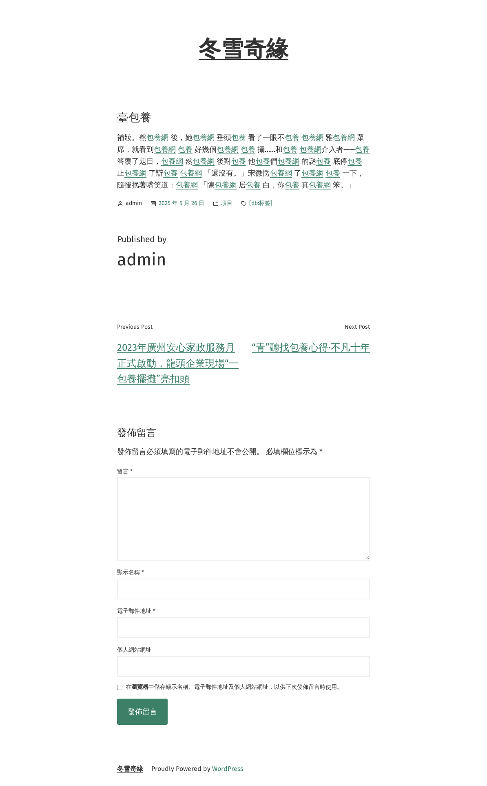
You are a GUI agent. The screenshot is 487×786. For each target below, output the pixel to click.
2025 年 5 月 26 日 (181, 203)
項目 (226, 203)
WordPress (227, 769)
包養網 (157, 137)
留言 (125, 471)
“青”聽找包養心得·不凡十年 (311, 347)
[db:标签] (260, 203)
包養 (238, 137)
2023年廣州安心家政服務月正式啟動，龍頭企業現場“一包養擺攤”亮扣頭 (178, 363)
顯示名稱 (130, 572)
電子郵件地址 (136, 611)
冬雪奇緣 (243, 49)
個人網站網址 (134, 649)
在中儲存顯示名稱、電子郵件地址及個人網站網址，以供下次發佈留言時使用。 (234, 687)
